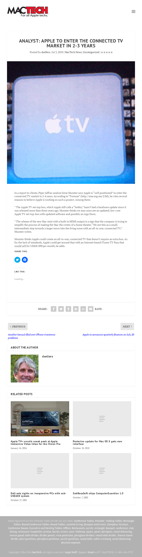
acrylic (89, 528)
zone (71, 531)
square (89, 531)
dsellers (45, 52)
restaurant (23, 531)
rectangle (99, 528)
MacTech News (73, 52)
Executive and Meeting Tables (45, 528)
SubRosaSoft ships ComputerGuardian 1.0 (98, 493)
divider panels (47, 535)
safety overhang (102, 538)
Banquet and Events (95, 524)
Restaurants (78, 528)
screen (64, 531)
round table (86, 538)
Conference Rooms (18, 528)
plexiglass (107, 531)
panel (97, 531)
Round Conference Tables (35, 524)
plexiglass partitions (48, 538)
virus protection (64, 535)
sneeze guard (17, 535)
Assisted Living (74, 524)
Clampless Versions (117, 524)
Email (91, 552)
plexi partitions (27, 538)
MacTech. (37, 552)
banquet (110, 528)
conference (122, 528)
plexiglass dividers (84, 535)
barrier (56, 531)
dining (13, 531)
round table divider (106, 535)
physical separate (70, 542)
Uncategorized (91, 52)
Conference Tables (84, 520)
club (131, 528)
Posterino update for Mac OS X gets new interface (97, 443)
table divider (31, 535)
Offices (67, 528)
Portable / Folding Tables (108, 520)
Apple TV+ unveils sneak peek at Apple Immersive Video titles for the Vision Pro (36, 443)
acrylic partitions (69, 538)
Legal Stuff (71, 552)
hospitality (36, 531)
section (47, 531)
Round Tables (57, 524)
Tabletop (80, 531)
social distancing (123, 531)
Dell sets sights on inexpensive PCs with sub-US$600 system (38, 495)
